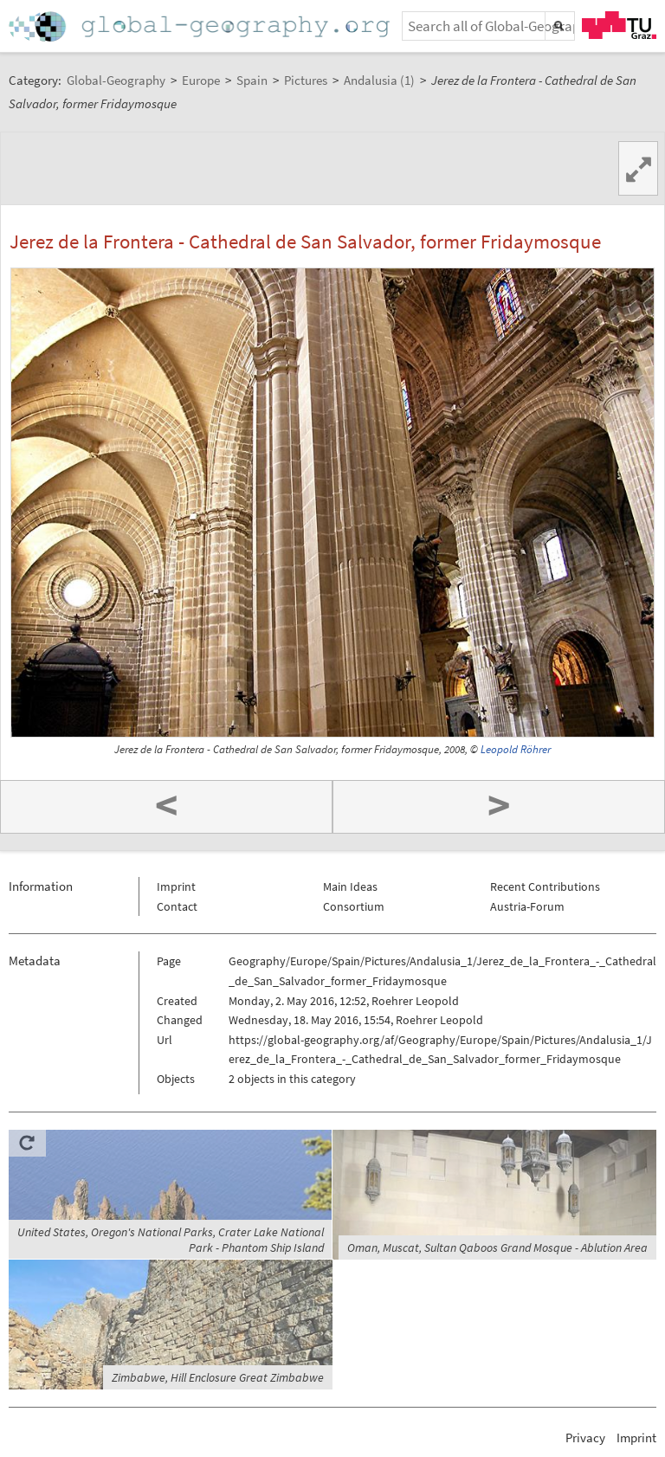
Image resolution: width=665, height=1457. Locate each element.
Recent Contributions (545, 886)
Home (201, 26)
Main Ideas (350, 886)
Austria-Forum (527, 906)
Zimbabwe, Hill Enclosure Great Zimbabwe (218, 1377)
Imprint (176, 886)
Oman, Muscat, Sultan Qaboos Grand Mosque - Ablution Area (497, 1247)
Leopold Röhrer (516, 749)
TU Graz (619, 25)
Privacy (585, 1437)
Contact (177, 906)
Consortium (353, 906)
